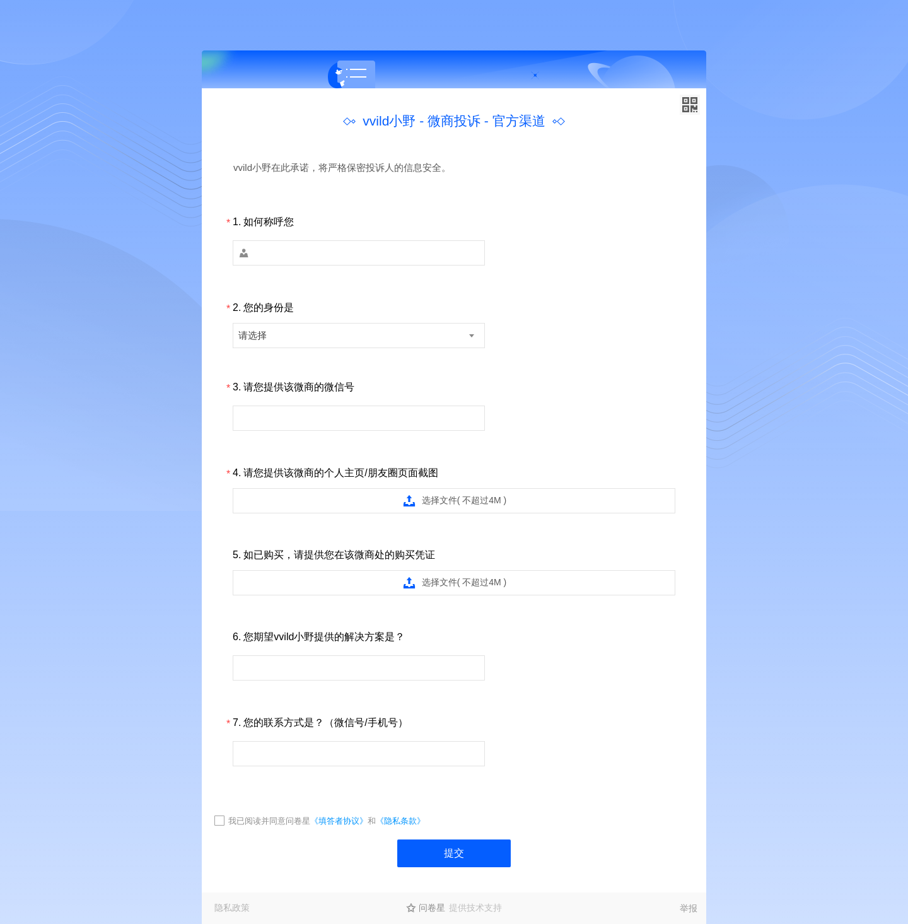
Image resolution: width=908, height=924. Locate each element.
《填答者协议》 (339, 821)
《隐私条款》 (400, 821)
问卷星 (432, 908)
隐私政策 (232, 908)
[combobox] (359, 335)
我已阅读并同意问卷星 (269, 821)
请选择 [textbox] (252, 335)
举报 (688, 908)
